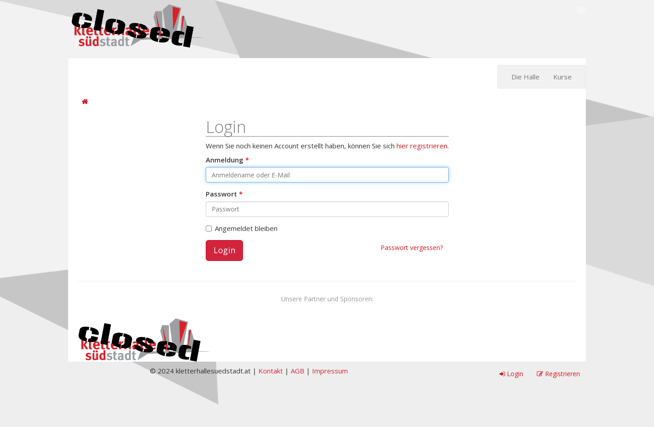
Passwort (221, 193)
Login (224, 250)
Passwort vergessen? (412, 247)
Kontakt (270, 370)
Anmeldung (224, 159)
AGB (297, 370)
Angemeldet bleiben (241, 228)
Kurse (562, 76)
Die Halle (525, 76)
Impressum (330, 370)
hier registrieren (421, 145)
